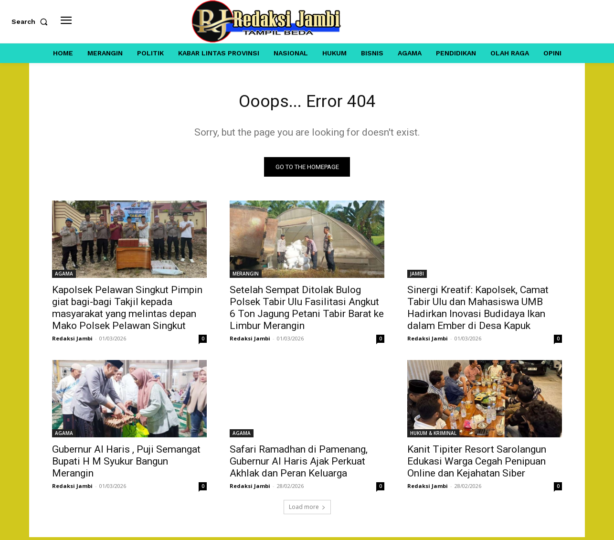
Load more (307, 510)
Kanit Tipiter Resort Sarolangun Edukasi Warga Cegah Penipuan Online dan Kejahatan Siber (476, 464)
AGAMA (64, 276)
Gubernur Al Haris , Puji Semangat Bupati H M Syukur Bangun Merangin (126, 464)
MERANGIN (246, 276)
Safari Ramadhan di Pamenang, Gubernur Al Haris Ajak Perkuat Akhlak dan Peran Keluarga (299, 464)
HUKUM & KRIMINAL (433, 436)
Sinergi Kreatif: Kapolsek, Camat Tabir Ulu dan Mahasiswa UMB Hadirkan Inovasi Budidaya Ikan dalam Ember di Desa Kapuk (478, 310)
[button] (31, 21)
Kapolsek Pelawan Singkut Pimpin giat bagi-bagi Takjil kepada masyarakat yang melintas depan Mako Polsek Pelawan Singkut (127, 310)
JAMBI (417, 276)
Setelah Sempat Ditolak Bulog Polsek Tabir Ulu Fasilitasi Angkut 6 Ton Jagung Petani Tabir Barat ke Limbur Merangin (307, 310)
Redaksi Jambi (72, 341)
